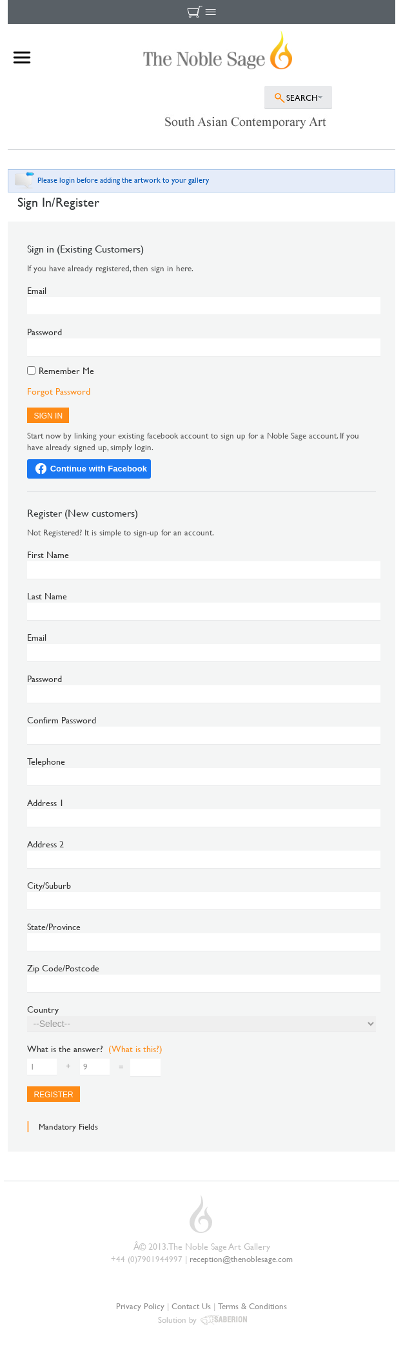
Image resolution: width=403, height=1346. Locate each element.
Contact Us (191, 1306)
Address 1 (45, 802)
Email (36, 290)
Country (43, 1009)
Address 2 (45, 844)
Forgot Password (58, 391)
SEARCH (301, 97)
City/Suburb (49, 885)
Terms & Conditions (252, 1306)
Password (44, 331)
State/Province (54, 926)
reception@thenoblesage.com (241, 1259)
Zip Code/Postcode (63, 968)
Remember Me (66, 371)
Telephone (46, 761)
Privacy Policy (140, 1306)
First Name (48, 554)
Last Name (47, 596)
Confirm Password (61, 720)
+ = (75, 1067)
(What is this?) (135, 1048)
